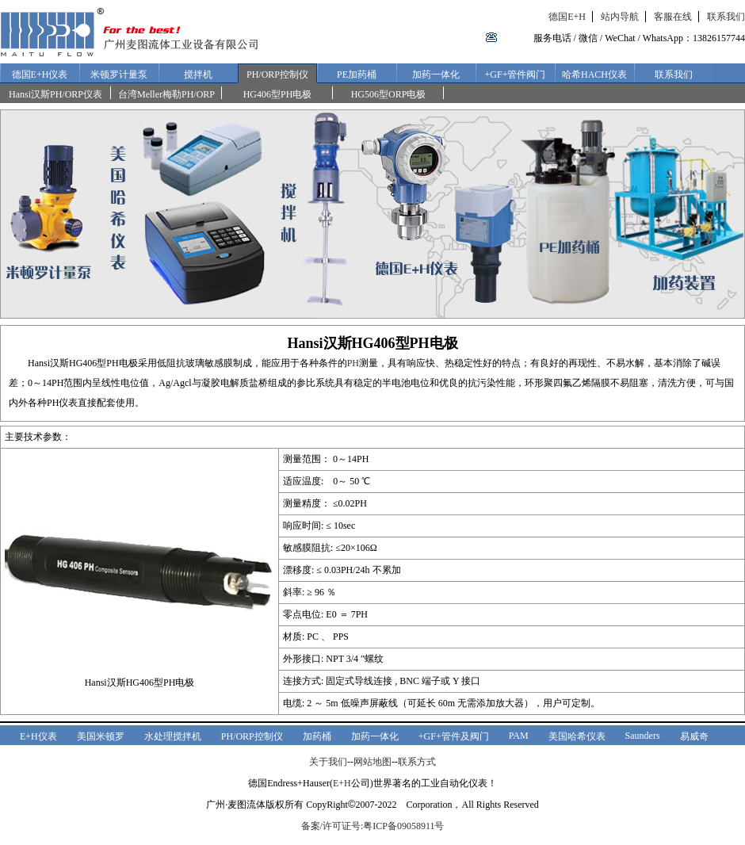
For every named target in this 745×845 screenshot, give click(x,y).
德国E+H (567, 16)
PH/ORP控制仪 (277, 74)
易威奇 (694, 736)
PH (353, 363)
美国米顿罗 (100, 736)
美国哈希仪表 (577, 736)
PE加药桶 (356, 74)
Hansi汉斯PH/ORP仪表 (55, 94)
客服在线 (673, 16)
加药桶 (317, 736)
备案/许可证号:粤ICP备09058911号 (373, 826)
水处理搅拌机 (172, 736)
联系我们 (726, 16)
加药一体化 (436, 74)
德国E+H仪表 (40, 74)
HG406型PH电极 (277, 94)
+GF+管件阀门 (515, 74)
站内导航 (620, 16)
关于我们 (328, 761)
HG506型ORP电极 (388, 94)
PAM (519, 735)
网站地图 (372, 761)
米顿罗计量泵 (118, 74)
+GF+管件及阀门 (453, 736)
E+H (342, 783)
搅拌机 (198, 74)
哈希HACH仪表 (594, 74)
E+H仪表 (38, 736)
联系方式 (417, 761)
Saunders (642, 735)
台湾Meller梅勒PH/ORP (166, 94)
